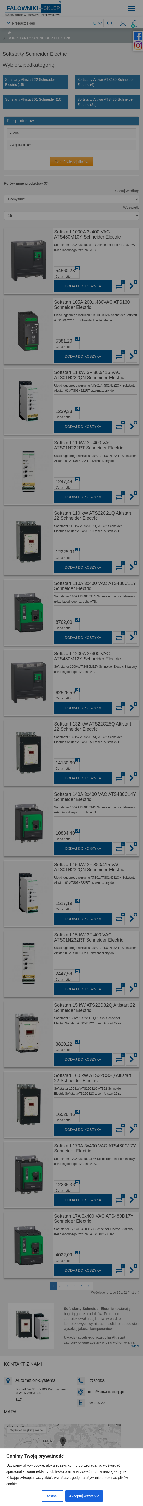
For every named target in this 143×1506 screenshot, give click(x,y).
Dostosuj (52, 1496)
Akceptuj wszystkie (84, 1496)
